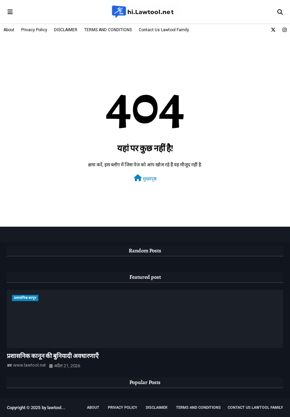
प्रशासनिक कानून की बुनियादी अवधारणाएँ (53, 356)
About (8, 29)
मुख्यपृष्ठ (145, 178)
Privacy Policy (34, 29)
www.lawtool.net (29, 365)
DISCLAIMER (65, 29)
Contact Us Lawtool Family (164, 29)
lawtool (54, 407)
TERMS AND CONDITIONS (108, 29)
